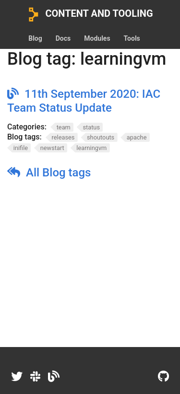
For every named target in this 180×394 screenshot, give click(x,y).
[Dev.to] (54, 376)
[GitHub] (163, 376)
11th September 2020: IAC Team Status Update (83, 101)
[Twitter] (17, 376)
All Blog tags (58, 172)
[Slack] (35, 376)
